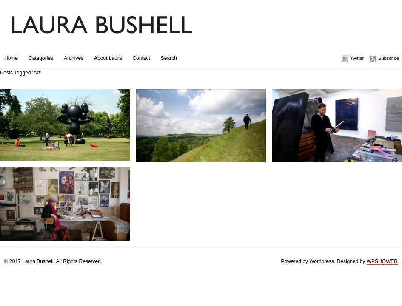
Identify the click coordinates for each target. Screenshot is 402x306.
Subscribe (388, 58)
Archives (73, 58)
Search (169, 58)
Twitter (357, 58)
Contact (141, 58)
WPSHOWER (382, 261)
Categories (41, 58)
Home (11, 58)
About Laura (108, 58)
